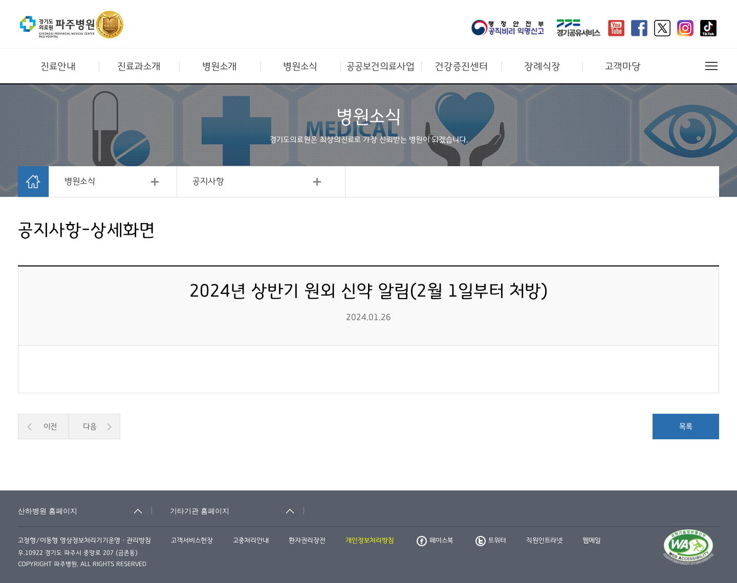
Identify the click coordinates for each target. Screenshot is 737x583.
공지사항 (208, 181)
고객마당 (623, 66)
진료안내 (58, 66)
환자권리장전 (307, 540)
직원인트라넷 (544, 540)
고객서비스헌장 (192, 540)
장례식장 (542, 66)
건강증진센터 (461, 66)
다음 (90, 426)
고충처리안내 (251, 540)
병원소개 (219, 66)
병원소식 (300, 66)
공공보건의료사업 (380, 66)
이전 (50, 426)
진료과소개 (139, 66)
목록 (685, 426)
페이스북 (435, 540)
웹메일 (591, 540)
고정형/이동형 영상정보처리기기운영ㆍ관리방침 (84, 540)
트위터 (490, 540)
